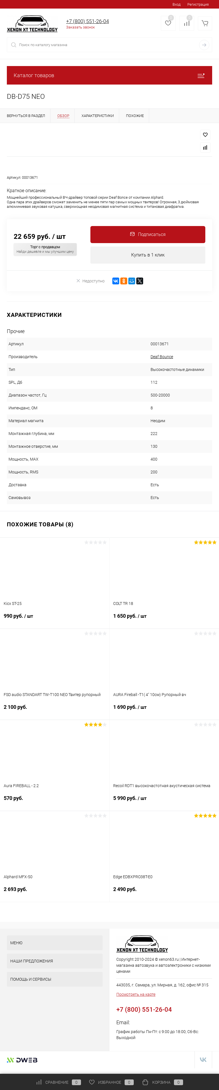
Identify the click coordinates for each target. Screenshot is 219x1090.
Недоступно (90, 280)
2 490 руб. (164, 892)
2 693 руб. (55, 892)
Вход (177, 4)
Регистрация (198, 4)
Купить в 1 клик (148, 255)
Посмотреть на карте (135, 994)
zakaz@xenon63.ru (152, 1022)
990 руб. (55, 619)
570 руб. (55, 801)
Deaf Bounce (162, 356)
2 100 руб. (55, 710)
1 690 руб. (164, 710)
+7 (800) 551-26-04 (87, 21)
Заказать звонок (80, 27)
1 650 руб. (164, 619)
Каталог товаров (109, 75)
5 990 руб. (164, 801)
